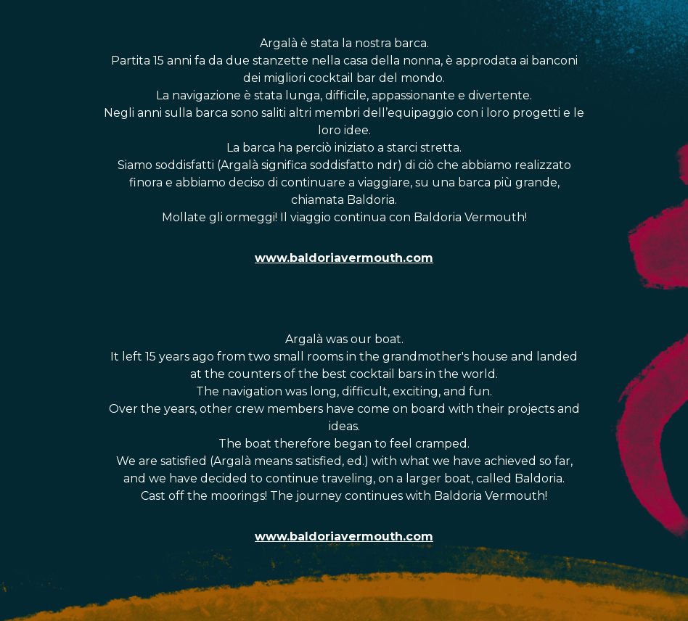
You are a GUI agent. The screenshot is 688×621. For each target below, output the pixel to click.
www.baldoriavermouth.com (344, 258)
